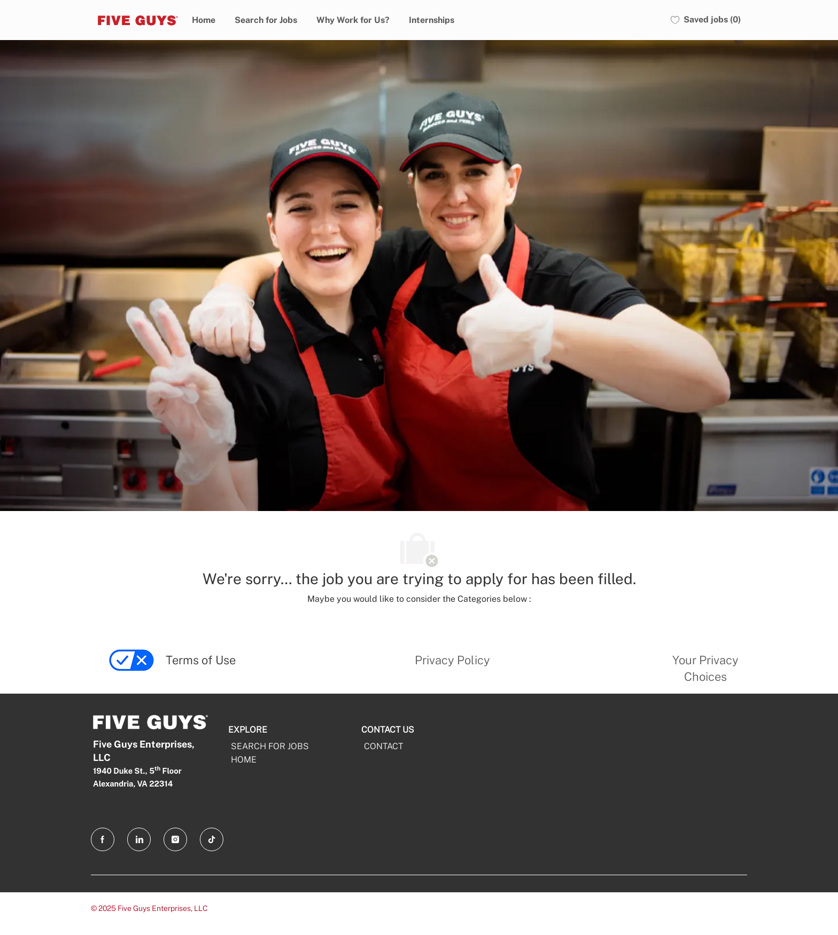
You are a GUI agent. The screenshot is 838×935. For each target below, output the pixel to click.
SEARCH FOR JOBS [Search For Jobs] (270, 746)
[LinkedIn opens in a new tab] (139, 839)
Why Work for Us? (353, 20)
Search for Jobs (266, 20)
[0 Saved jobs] (706, 20)
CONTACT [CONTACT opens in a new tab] (383, 746)
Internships (431, 20)
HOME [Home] (244, 760)
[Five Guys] (136, 19)
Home (203, 20)
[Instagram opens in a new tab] (175, 839)
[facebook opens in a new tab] (102, 839)
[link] (132, 671)
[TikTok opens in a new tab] (211, 839)
